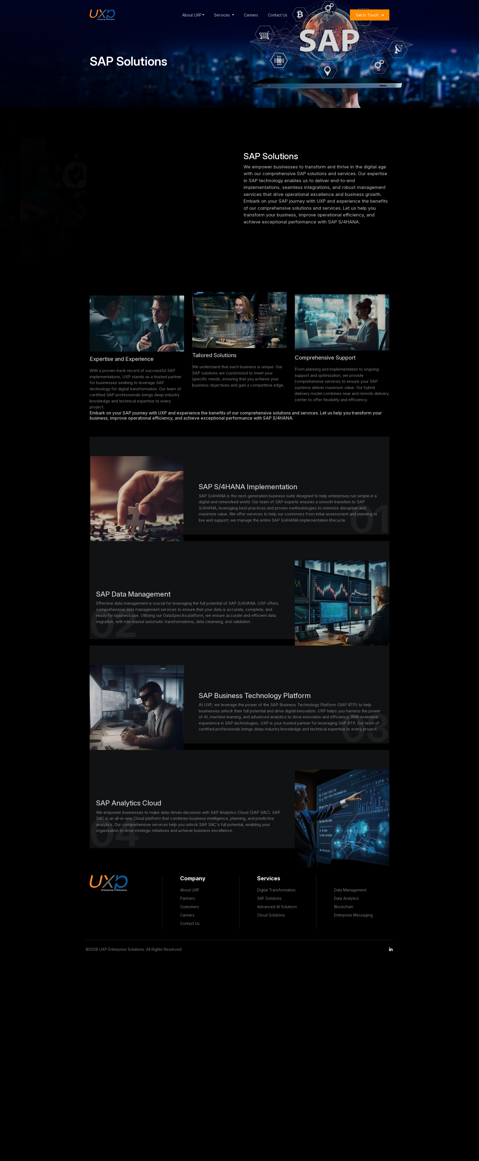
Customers (189, 906)
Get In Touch (367, 15)
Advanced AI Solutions (277, 906)
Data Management (350, 890)
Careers (251, 15)
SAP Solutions (269, 898)
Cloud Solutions (271, 915)
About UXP (191, 15)
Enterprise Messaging (353, 915)
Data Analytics (346, 898)
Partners (187, 898)
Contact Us (277, 15)
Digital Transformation (276, 890)
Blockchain (343, 906)
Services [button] (222, 15)
